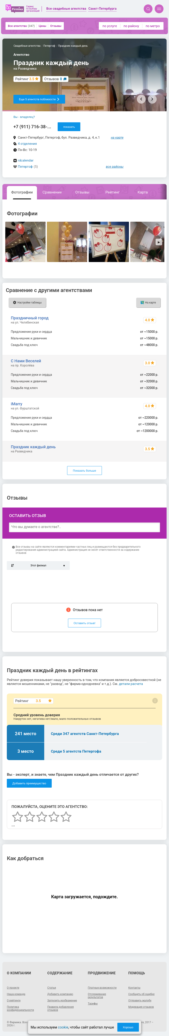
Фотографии (22, 192)
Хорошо (128, 1027)
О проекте (13, 987)
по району (131, 26)
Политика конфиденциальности (20, 1008)
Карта (143, 192)
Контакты (134, 987)
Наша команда (16, 994)
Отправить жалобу (139, 1000)
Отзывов (53, 79)
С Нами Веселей (26, 361)
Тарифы (93, 1003)
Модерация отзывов (141, 1006)
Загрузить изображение (62, 1000)
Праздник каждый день (33, 447)
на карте (117, 137)
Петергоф (25, 167)
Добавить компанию (60, 994)
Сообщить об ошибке (141, 994)
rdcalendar (25, 160)
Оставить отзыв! (85, 623)
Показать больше (84, 470)
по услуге (110, 26)
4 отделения (27, 144)
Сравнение (52, 192)
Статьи (51, 987)
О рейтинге (13, 1000)
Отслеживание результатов (97, 996)
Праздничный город (29, 318)
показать (69, 126)
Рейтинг (112, 192)
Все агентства (21, 26)
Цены (42, 26)
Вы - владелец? (24, 117)
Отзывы (55, 26)
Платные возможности (102, 987)
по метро (153, 26)
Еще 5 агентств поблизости (39, 99)
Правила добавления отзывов (60, 1008)
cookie (63, 1027)
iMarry (16, 404)
